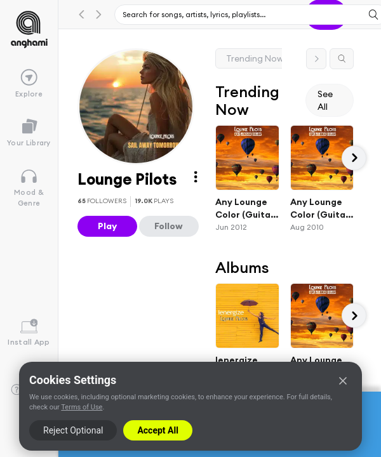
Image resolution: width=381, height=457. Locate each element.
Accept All (157, 430)
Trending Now (255, 58)
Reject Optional (73, 430)
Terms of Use (81, 407)
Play (107, 226)
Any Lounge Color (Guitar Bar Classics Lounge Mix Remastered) (319, 209)
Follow (168, 226)
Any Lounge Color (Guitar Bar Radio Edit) (244, 209)
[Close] (343, 381)
